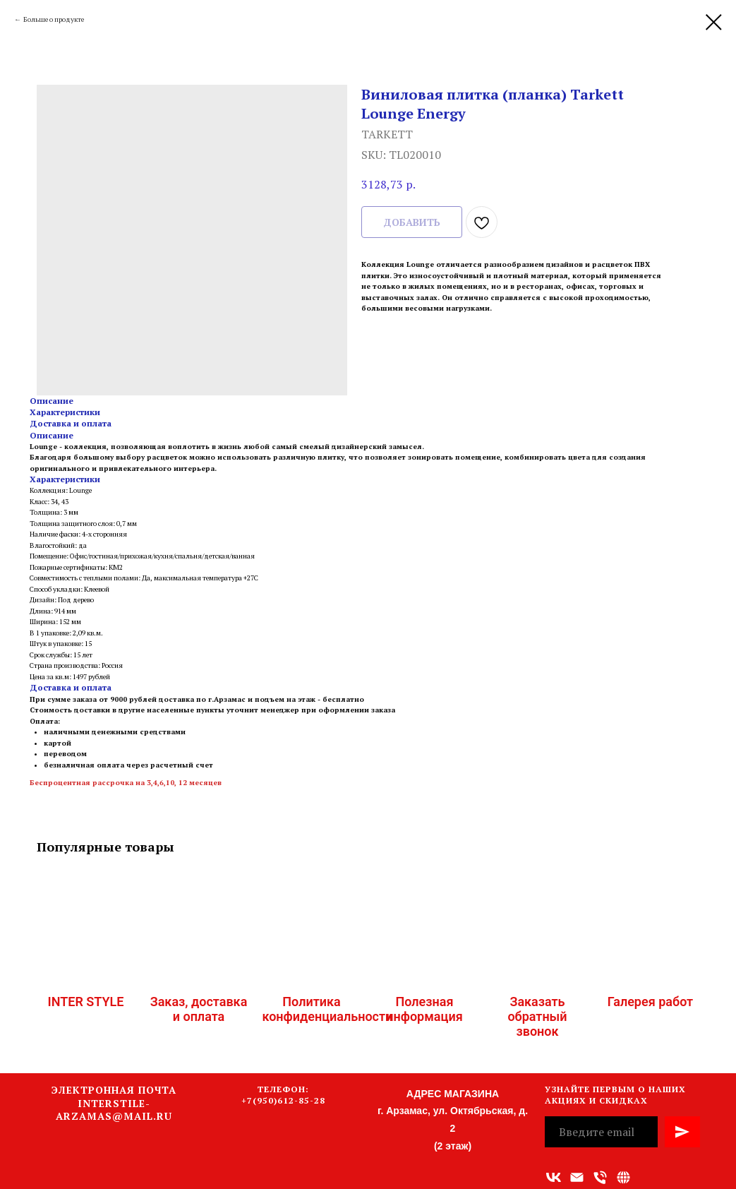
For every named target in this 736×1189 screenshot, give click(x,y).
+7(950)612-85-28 (283, 1100)
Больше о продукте (53, 19)
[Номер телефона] (600, 1177)
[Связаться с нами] (623, 1177)
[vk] (553, 1177)
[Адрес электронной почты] (577, 1177)
